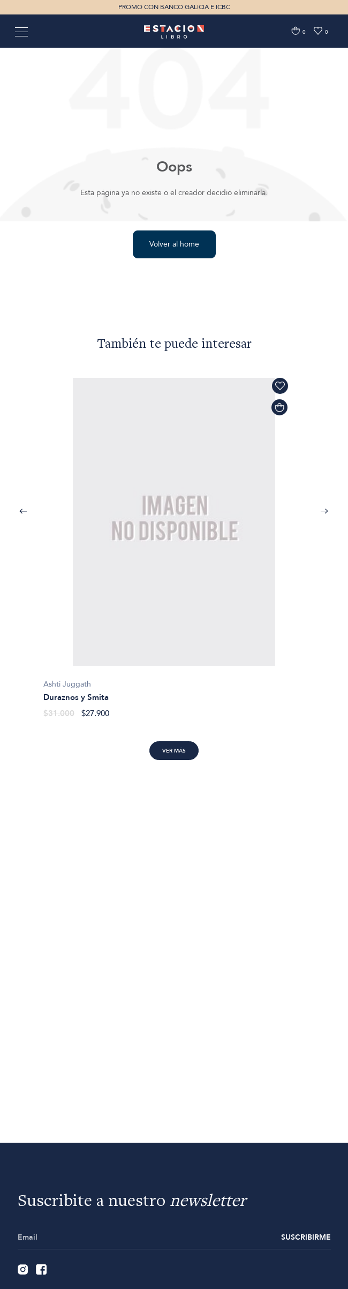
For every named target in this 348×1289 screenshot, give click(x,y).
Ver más (174, 751)
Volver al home (174, 244)
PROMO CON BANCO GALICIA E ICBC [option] (174, 7)
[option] (173, 542)
